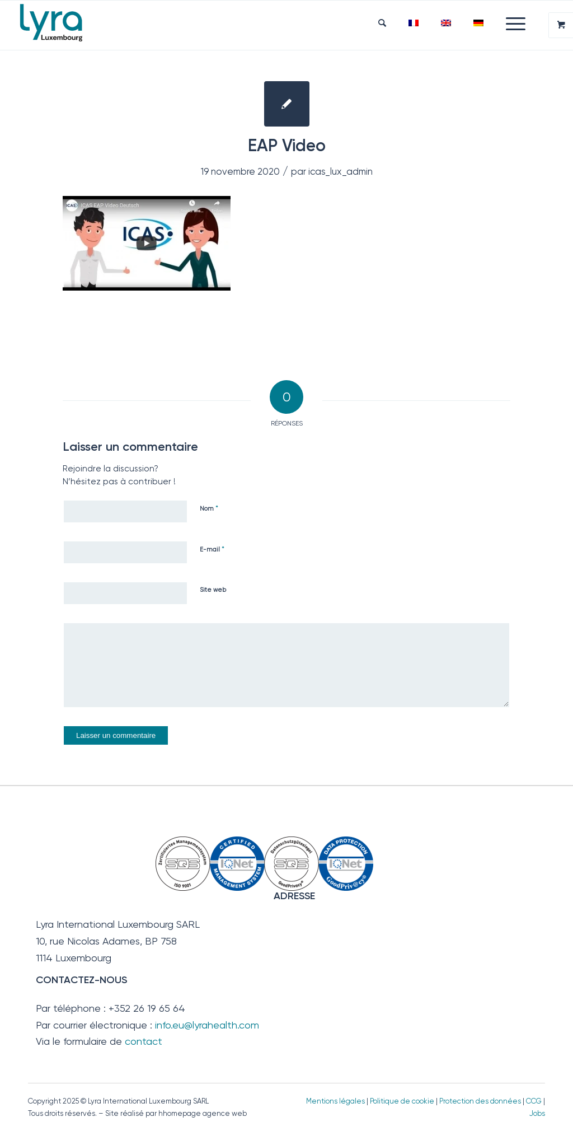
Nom (209, 508)
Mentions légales (335, 1101)
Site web (213, 589)
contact (143, 1041)
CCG (534, 1101)
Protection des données (480, 1101)
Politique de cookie (402, 1101)
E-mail (212, 549)
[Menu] (510, 23)
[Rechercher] (382, 23)
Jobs (537, 1113)
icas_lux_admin (340, 171)
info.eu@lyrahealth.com (207, 1025)
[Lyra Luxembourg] (65, 25)
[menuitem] (382, 23)
